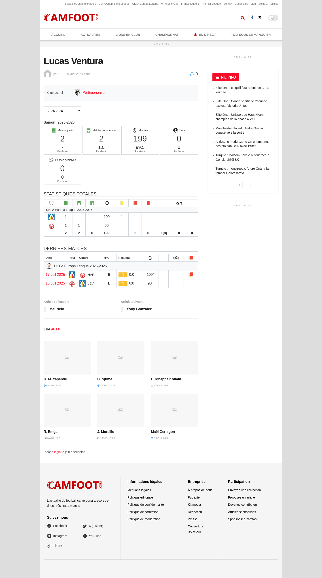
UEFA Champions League (114, 3)
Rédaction (195, 512)
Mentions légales (139, 490)
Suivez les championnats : (80, 3)
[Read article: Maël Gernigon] (174, 410)
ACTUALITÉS (90, 34)
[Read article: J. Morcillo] (120, 410)
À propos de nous (200, 490)
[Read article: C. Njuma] (120, 358)
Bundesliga (241, 3)
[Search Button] (243, 18)
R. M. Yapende (55, 379)
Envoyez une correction (244, 490)
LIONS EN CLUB (128, 34)
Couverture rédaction (195, 528)
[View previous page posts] (239, 185)
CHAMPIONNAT (167, 34)
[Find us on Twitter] (260, 17)
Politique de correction (143, 512)
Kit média (194, 504)
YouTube (92, 536)
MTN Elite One (169, 3)
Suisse (274, 3)
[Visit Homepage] (73, 18)
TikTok (54, 546)
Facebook (57, 526)
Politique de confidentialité (145, 504)
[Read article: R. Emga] (67, 410)
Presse (193, 519)
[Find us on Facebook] (252, 17)
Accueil (58, 34)
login (57, 452)
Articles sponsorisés (242, 512)
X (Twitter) (93, 526)
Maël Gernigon (163, 432)
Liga (253, 3)
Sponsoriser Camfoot (243, 519)
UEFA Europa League (145, 3)
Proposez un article (241, 497)
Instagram (57, 536)
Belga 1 (263, 3)
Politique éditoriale (140, 497)
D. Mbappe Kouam (166, 379)
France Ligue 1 (190, 3)
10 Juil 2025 (55, 283)
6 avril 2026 (52, 385)
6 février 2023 (74, 74)
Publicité (194, 497)
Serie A (227, 3)
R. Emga (50, 432)
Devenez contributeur (243, 504)
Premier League (211, 3)
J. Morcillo (105, 432)
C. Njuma (104, 379)
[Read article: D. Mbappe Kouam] (174, 358)
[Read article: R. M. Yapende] (67, 358)
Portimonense (94, 92)
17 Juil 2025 (55, 274)
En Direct (205, 34)
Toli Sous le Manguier (251, 34)
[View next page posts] (247, 185)
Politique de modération (143, 519)
